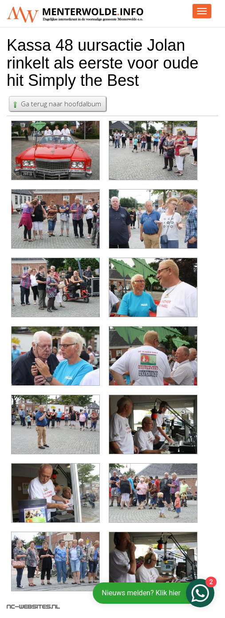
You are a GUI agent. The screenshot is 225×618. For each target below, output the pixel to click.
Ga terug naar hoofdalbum (56, 103)
